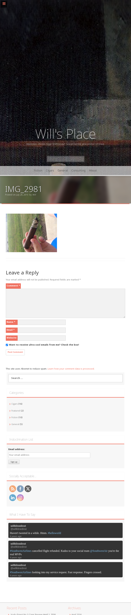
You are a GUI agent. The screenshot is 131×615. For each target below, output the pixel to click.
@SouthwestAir (99, 550)
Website (12, 338)
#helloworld (54, 533)
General (63, 170)
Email (10, 330)
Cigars (50, 170)
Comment (13, 286)
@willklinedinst (19, 529)
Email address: (16, 449)
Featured (15, 411)
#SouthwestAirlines (20, 550)
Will (34, 195)
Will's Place (65, 133)
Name (11, 322)
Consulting (78, 170)
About (93, 170)
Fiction (38, 170)
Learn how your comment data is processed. (71, 369)
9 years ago (15, 536)
